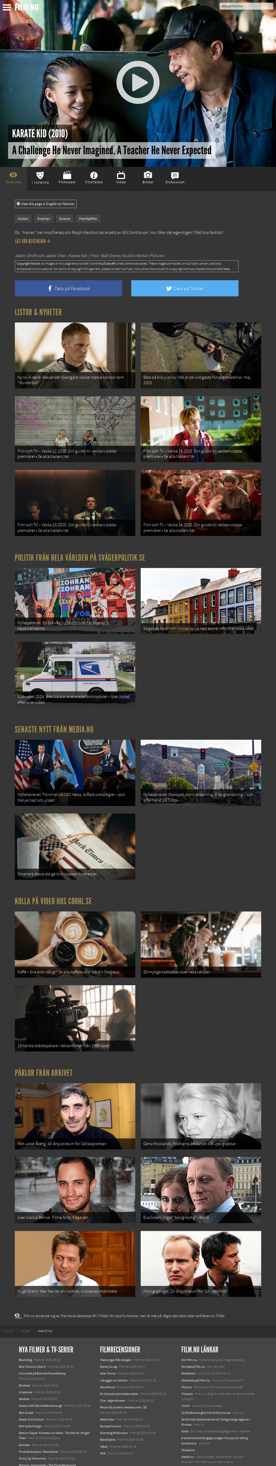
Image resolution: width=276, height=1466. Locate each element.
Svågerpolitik (190, 1441)
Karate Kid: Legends (32, 1456)
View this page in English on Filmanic (46, 204)
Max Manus (107, 1359)
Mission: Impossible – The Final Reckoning (47, 1437)
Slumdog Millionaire (113, 1405)
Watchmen (107, 1392)
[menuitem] (9, 1303)
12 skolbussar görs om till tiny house (206, 1385)
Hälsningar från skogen (116, 1332)
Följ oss (186, 1359)
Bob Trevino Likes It (32, 1339)
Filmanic (187, 1366)
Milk (103, 1426)
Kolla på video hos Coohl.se (53, 885)
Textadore (188, 1422)
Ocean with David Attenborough (41, 1378)
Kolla (184, 1403)
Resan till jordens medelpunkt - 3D (123, 1379)
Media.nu (187, 1429)
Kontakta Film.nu (193, 1339)
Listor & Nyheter (38, 312)
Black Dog (25, 1332)
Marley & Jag (108, 1339)
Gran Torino (108, 1346)
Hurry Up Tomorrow (32, 1431)
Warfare (24, 1371)
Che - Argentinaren (112, 1373)
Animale (24, 1417)
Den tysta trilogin (30, 1398)
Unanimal (25, 1364)
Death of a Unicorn (31, 1392)
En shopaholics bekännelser (119, 1366)
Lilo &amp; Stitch (30, 1449)
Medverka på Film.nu (195, 1353)
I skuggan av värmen (114, 1353)
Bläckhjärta (107, 1412)
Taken (104, 1419)
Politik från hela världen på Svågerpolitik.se (80, 551)
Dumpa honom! (111, 1398)
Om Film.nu (189, 1332)
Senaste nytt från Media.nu (54, 718)
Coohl (185, 1378)
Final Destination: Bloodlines (38, 1424)
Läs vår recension (33, 241)
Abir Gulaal (26, 1385)
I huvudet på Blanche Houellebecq (42, 1346)
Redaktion (188, 1346)
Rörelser (24, 1358)
